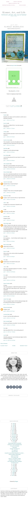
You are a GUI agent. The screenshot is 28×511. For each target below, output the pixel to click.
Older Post (4, 345)
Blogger (16, 481)
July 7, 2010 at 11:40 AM (9, 192)
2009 (13, 472)
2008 (13, 473)
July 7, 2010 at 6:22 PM (9, 248)
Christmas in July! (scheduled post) (15, 444)
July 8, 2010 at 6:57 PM (9, 311)
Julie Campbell (6, 163)
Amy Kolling (6, 155)
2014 (13, 427)
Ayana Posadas (7, 283)
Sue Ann (5, 123)
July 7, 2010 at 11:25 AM (9, 185)
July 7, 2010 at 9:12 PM (9, 263)
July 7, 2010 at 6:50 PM (9, 256)
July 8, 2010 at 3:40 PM (9, 304)
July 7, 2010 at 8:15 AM (9, 136)
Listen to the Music (14, 455)
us (15, 91)
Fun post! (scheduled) (14, 446)
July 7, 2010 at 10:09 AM (9, 168)
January (14, 471)
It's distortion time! (14, 462)
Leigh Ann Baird (7, 181)
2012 (13, 430)
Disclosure (22, 5)
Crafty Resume (17, 1)
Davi (4, 328)
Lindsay (5, 131)
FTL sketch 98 (15, 450)
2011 (13, 432)
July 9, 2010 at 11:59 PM (9, 325)
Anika (5, 188)
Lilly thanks (14, 447)
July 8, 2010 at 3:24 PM (9, 295)
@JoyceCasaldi (7, 307)
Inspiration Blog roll (8, 5)
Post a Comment (4, 343)
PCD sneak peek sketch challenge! (15, 461)
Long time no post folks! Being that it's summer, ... (15, 453)
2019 (14, 423)
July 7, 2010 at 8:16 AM (9, 145)
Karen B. (5, 251)
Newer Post (23, 345)
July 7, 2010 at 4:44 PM (9, 241)
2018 (14, 425)
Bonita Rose (6, 195)
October (13, 437)
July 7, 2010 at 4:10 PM (9, 220)
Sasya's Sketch (14, 65)
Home (7, 1)
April (14, 467)
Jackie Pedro (6, 299)
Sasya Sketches (18, 106)
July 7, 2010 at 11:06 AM (9, 178)
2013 (13, 429)
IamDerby (5, 216)
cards (11, 106)
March (14, 468)
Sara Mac (5, 148)
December (14, 434)
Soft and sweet (15, 451)
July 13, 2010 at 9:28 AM (9, 340)
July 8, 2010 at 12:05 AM (9, 280)
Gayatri (5, 115)
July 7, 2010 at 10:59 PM (9, 271)
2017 (14, 426)
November (14, 436)
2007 (13, 475)
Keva (5, 275)
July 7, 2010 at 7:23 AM (9, 128)
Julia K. (5, 202)
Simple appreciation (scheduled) (14, 443)
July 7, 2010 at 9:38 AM (9, 160)
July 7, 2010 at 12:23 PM (9, 199)
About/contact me (14, 3)
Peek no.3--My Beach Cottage (15, 458)
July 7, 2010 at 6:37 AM (9, 120)
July (14, 441)
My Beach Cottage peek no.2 (15, 459)
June (14, 464)
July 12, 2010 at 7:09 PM (9, 331)
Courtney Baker (7, 314)
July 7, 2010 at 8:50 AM (9, 152)
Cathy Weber (6, 223)
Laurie (5, 335)
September (14, 439)
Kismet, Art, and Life (14, 12)
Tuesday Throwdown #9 (15, 448)
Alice (5, 259)
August (13, 440)
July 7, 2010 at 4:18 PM (9, 232)
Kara (4, 236)
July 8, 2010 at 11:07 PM (9, 318)
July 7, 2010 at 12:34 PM (9, 206)
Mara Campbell (7, 321)
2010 (13, 433)
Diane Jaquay (6, 244)
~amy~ (5, 266)
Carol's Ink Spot (7, 140)
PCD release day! (14, 457)
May (14, 465)
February (14, 469)
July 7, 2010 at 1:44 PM (9, 213)
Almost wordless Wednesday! (15, 454)
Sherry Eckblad (7, 172)
